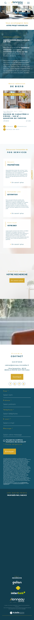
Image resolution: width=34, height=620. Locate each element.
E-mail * (7, 419)
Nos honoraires (7, 607)
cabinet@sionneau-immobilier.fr (17, 369)
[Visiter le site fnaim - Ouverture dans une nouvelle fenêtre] (18, 588)
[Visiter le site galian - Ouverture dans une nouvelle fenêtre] (17, 582)
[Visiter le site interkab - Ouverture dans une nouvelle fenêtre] (18, 593)
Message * (8, 428)
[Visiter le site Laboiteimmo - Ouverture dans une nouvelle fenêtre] (17, 614)
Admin (28, 607)
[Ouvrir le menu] (28, 3)
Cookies (23, 608)
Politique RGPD (17, 608)
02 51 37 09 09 (17, 366)
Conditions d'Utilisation (18, 483)
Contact (32, 174)
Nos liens (11, 608)
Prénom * (7, 400)
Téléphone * (8, 410)
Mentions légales (22, 607)
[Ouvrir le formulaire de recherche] (5, 3)
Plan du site (14, 607)
